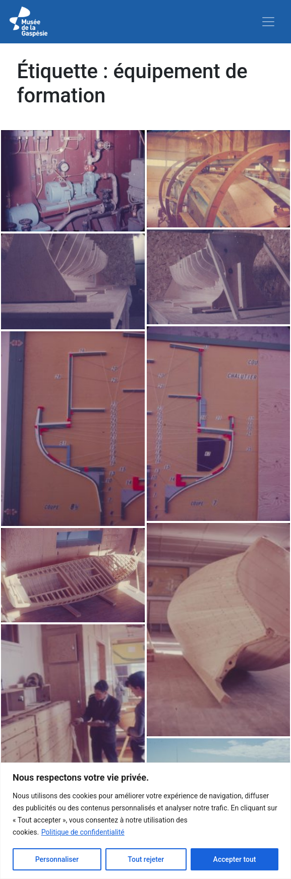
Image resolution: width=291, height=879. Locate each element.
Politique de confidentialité (83, 832)
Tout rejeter (146, 859)
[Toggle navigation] (268, 21)
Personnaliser (57, 859)
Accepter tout (234, 859)
